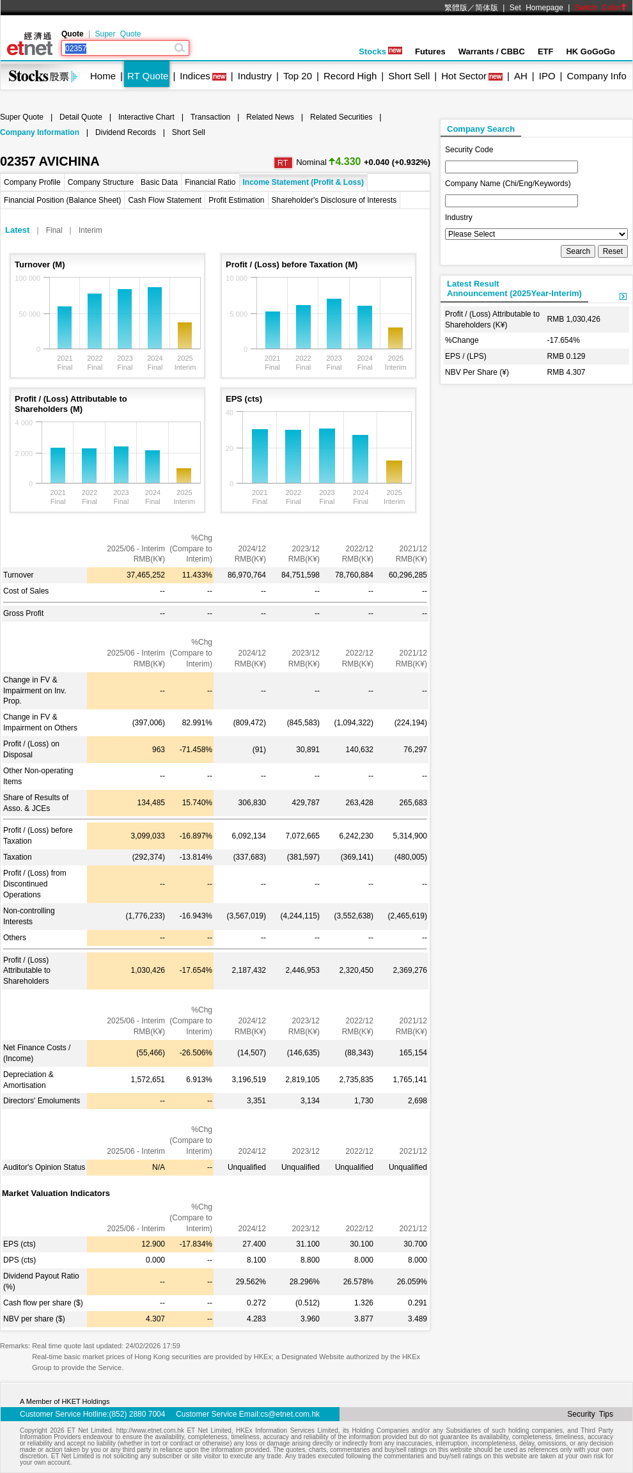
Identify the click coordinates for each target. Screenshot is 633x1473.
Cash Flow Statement (164, 200)
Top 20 (297, 75)
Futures (430, 51)
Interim (90, 230)
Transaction (210, 117)
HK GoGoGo (590, 51)
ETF (546, 51)
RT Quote (147, 75)
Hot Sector (464, 75)
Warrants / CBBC (491, 51)
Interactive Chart (146, 117)
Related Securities (341, 117)
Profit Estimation (236, 200)
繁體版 (455, 7)
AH (521, 75)
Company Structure (101, 182)
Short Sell (409, 75)
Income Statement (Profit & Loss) (303, 182)
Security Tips (590, 1414)
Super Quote (118, 33)
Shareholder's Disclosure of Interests (334, 200)
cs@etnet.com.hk (290, 1414)
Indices (195, 75)
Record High (350, 75)
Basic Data (159, 182)
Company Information (39, 132)
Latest (17, 230)
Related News (270, 117)
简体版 (486, 7)
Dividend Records (125, 132)
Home (103, 75)
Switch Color (601, 7)
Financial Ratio (210, 182)
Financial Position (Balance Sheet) (62, 200)
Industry (255, 75)
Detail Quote (80, 117)
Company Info (596, 75)
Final (54, 230)
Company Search (481, 129)
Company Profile (32, 182)
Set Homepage (536, 7)
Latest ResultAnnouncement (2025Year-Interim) (514, 288)
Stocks (380, 51)
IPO (547, 75)
